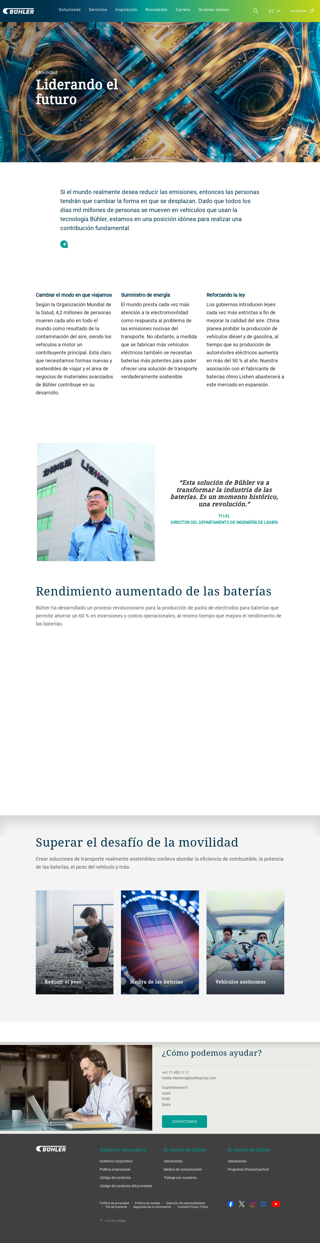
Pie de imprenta (116, 1207)
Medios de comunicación (183, 1169)
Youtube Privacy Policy (192, 1207)
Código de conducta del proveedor (126, 1185)
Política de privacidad (114, 1203)
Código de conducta (115, 1177)
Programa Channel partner (248, 1169)
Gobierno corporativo (116, 1161)
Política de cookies (147, 1203)
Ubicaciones (173, 1161)
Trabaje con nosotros (180, 1177)
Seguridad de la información (152, 1207)
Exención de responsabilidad (185, 1203)
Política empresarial (115, 1169)
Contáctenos (184, 1121)
